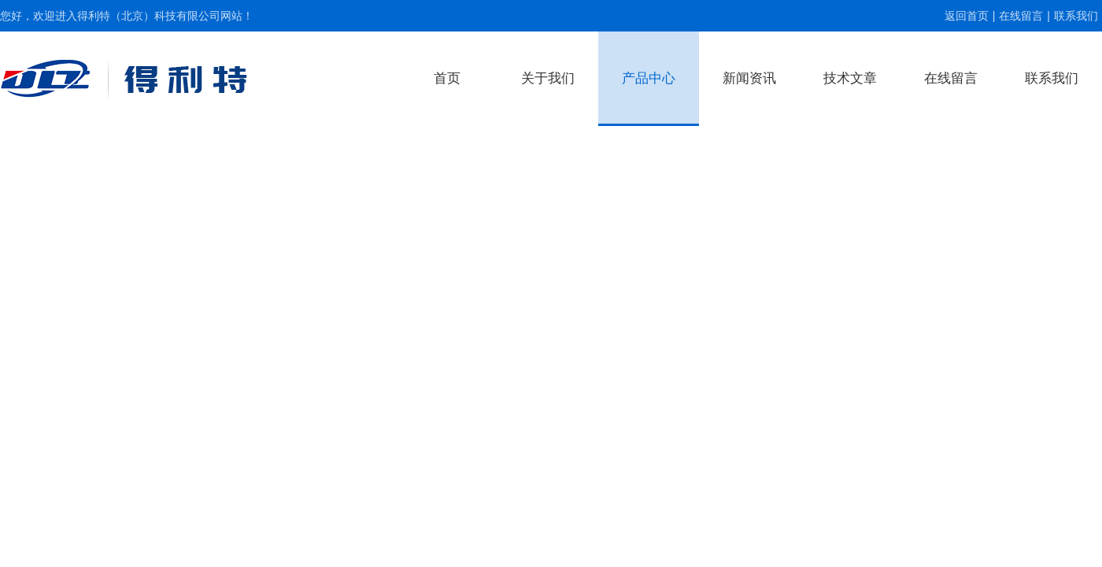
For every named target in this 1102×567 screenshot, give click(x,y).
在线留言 (1021, 15)
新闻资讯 (749, 78)
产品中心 (648, 78)
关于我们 (548, 78)
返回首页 (967, 15)
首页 (447, 78)
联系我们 (1076, 15)
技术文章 (850, 78)
